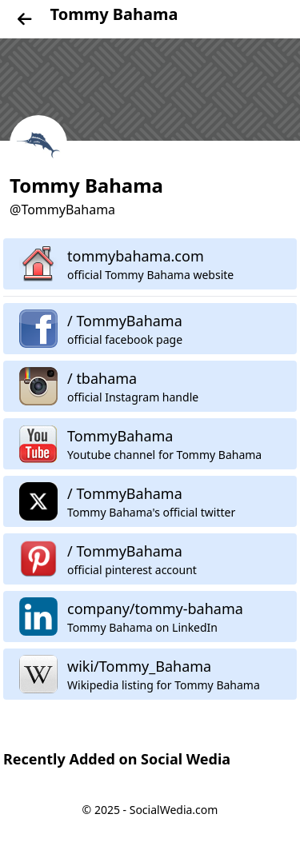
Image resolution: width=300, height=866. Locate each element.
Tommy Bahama (114, 14)
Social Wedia (185, 758)
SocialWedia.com (174, 809)
